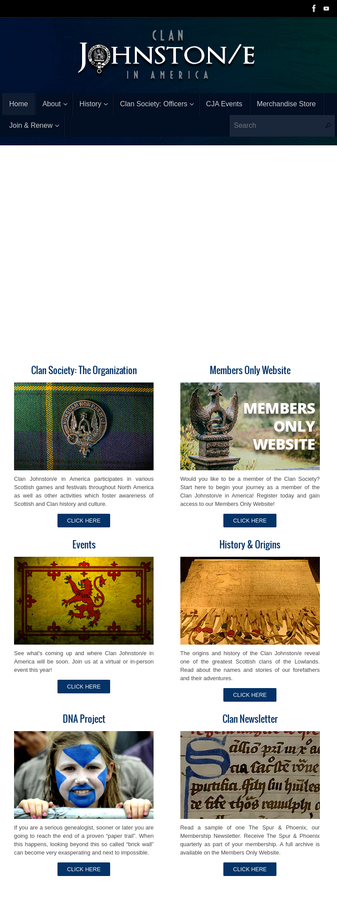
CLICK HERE (84, 520)
